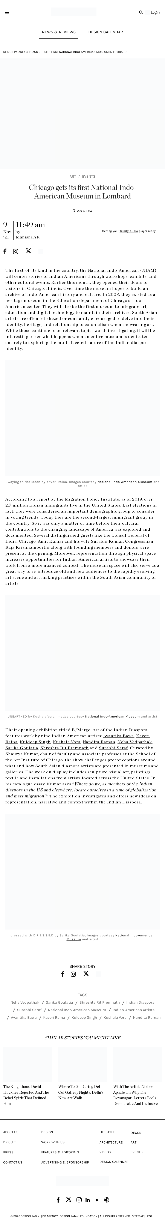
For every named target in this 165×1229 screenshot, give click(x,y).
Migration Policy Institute (92, 499)
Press (8, 1152)
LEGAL (150, 1216)
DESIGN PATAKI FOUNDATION (79, 1216)
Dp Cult (9, 1142)
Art (73, 177)
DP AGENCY (50, 1216)
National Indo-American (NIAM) (122, 271)
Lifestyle (107, 1132)
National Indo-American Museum (125, 482)
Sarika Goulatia (21, 748)
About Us (10, 1132)
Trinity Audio (129, 231)
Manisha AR (28, 238)
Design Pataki (13, 52)
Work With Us (53, 1142)
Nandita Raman (99, 742)
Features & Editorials (60, 1152)
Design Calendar (107, 32)
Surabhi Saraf (113, 748)
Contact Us (12, 1162)
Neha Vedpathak (135, 742)
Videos (105, 1152)
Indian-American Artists (133, 1009)
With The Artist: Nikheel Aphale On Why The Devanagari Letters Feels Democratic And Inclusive (135, 1095)
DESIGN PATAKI (30, 1216)
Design (47, 1132)
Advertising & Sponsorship (65, 1162)
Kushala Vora (67, 742)
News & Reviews (58, 32)
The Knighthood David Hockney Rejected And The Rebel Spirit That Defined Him (26, 1095)
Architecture (111, 1142)
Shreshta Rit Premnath (64, 748)
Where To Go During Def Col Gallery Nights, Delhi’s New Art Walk (82, 1092)
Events (88, 177)
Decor (136, 1132)
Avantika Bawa (118, 736)
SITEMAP (138, 1216)
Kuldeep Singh (35, 742)
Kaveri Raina (54, 1017)
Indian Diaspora (140, 1002)
